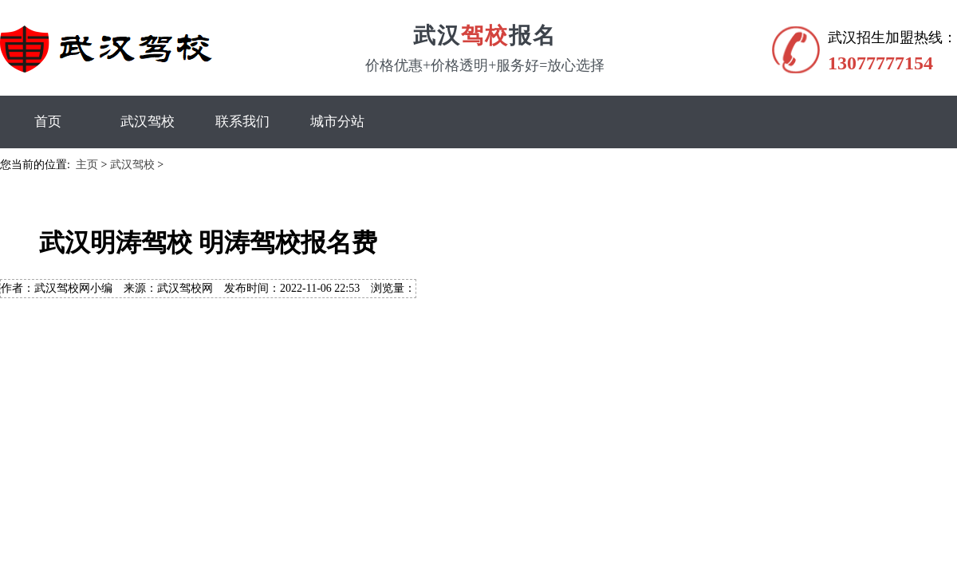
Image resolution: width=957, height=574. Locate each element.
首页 (47, 121)
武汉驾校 (147, 121)
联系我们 (242, 121)
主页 (87, 165)
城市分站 (337, 121)
